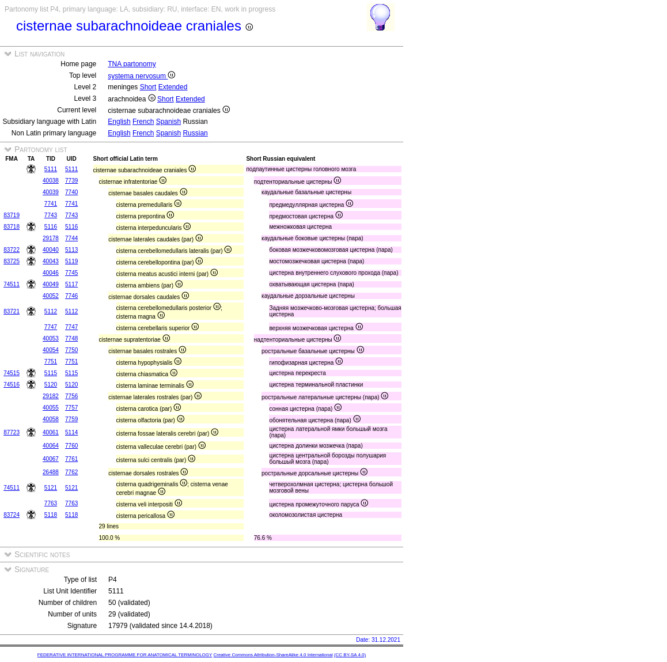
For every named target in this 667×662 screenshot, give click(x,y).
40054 (51, 350)
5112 (50, 311)
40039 (51, 192)
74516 (11, 384)
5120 (50, 384)
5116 (50, 227)
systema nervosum (141, 76)
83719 (11, 215)
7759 (71, 419)
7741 (50, 204)
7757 (71, 407)
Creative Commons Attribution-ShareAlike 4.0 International (272, 654)
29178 (51, 238)
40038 (51, 180)
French (143, 122)
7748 (71, 338)
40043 (51, 261)
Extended (173, 87)
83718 (11, 227)
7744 (71, 238)
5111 (50, 169)
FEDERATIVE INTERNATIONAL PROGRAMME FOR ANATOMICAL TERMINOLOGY (124, 654)
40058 (51, 419)
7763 (50, 503)
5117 (71, 284)
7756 (71, 396)
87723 (11, 432)
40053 (51, 338)
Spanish (168, 122)
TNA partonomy (132, 64)
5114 (71, 432)
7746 (71, 296)
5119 (71, 261)
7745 (71, 273)
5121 (50, 488)
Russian (195, 133)
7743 (50, 215)
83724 (11, 515)
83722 (11, 250)
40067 (51, 459)
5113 (71, 250)
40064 (51, 445)
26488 (51, 472)
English (119, 122)
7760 (71, 445)
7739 (71, 180)
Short (148, 87)
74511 (11, 284)
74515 (11, 373)
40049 (51, 284)
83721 (11, 311)
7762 (71, 472)
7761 (71, 459)
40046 (51, 273)
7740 (71, 192)
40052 (51, 296)
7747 (50, 327)
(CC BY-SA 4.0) (350, 654)
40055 (51, 407)
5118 (50, 515)
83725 (11, 261)
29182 (51, 396)
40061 (51, 432)
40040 (51, 250)
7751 (50, 361)
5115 (50, 373)
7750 (71, 350)
